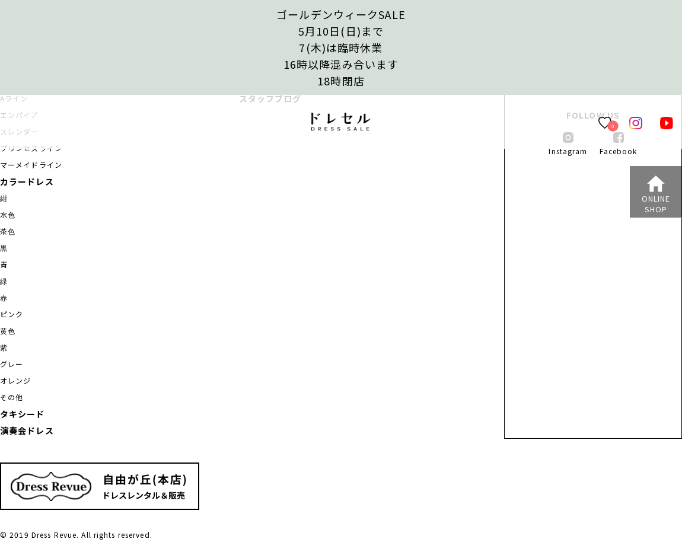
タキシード (22, 414)
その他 (11, 397)
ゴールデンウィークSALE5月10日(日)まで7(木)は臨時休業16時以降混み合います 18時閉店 (341, 47)
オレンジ (15, 380)
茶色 (7, 231)
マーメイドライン (31, 165)
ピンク (11, 314)
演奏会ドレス (27, 430)
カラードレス (27, 181)
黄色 (7, 331)
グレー (11, 364)
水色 (7, 214)
